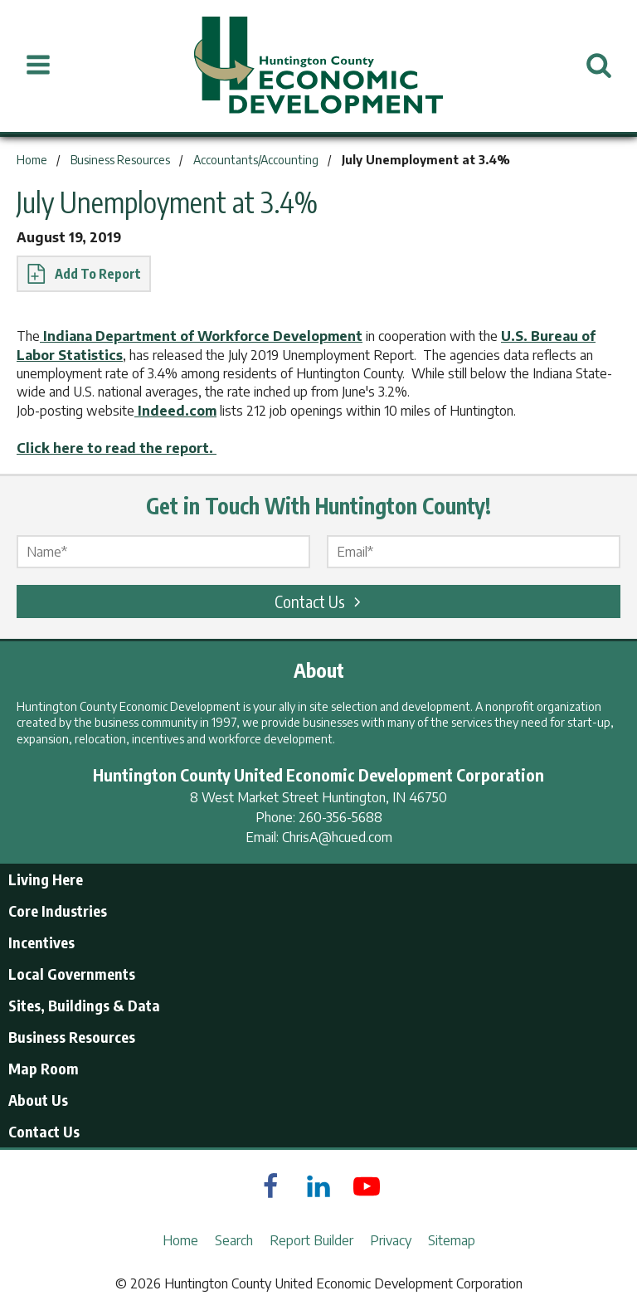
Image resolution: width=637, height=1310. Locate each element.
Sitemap (451, 1240)
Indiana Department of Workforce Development (201, 336)
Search (234, 1240)
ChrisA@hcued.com (337, 837)
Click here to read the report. (116, 448)
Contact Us (320, 601)
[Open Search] (599, 65)
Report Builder (311, 1240)
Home (180, 1240)
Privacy (390, 1240)
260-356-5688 (340, 817)
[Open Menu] (38, 65)
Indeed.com (175, 410)
